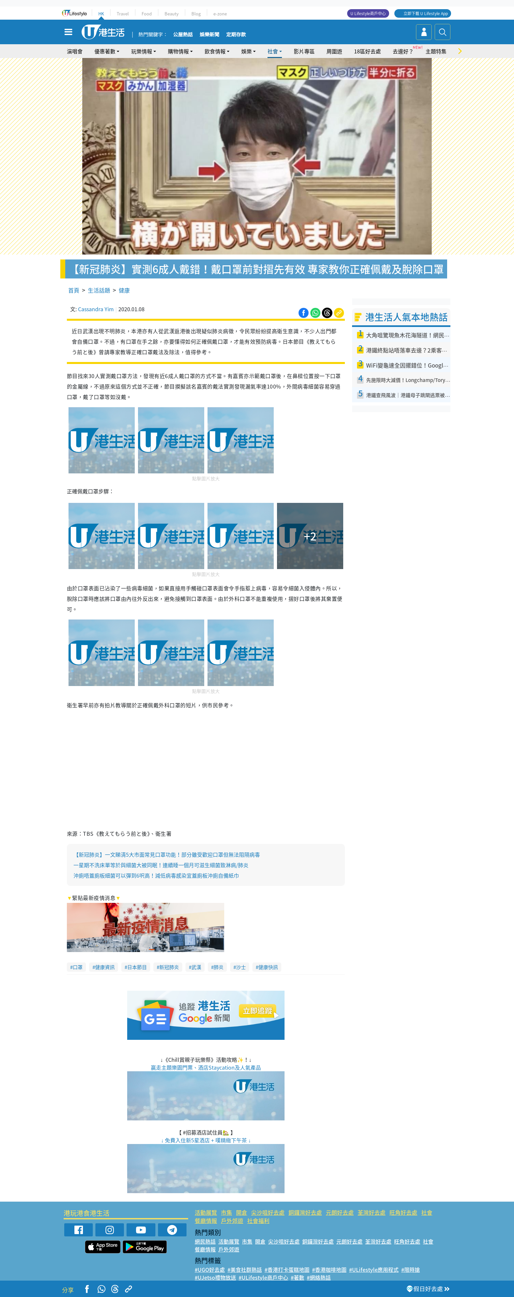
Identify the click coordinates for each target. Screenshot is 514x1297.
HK (101, 13)
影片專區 (304, 51)
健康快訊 (268, 967)
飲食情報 (215, 51)
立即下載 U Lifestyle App (426, 13)
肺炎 (219, 967)
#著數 (297, 1277)
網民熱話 (205, 1241)
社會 (272, 51)
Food (147, 13)
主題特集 (435, 51)
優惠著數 (104, 51)
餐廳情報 (206, 1220)
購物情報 (178, 51)
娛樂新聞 (209, 34)
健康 (124, 290)
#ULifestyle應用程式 (374, 1269)
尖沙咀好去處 (268, 1212)
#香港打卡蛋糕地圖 (287, 1269)
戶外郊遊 (232, 1220)
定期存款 (236, 34)
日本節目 (137, 967)
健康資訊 (105, 967)
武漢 (196, 967)
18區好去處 (367, 51)
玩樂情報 (141, 51)
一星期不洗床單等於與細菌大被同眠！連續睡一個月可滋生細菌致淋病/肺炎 (160, 865)
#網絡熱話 (319, 1277)
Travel (123, 13)
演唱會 (75, 51)
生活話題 (99, 290)
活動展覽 (206, 1212)
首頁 (73, 290)
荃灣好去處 (372, 1212)
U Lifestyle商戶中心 (368, 13)
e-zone (220, 13)
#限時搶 (410, 1269)
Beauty (172, 13)
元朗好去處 (340, 1212)
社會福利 (258, 1220)
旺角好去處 (403, 1212)
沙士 (241, 967)
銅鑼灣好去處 (305, 1212)
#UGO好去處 (210, 1269)
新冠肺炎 (169, 967)
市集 (226, 1212)
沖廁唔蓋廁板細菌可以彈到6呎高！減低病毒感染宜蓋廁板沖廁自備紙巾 (156, 875)
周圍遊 (334, 51)
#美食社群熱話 (244, 1269)
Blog (196, 13)
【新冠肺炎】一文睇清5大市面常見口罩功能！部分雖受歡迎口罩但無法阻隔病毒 (166, 854)
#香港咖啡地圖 (329, 1269)
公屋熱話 (183, 34)
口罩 (78, 967)
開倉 (241, 1212)
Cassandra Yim (96, 309)
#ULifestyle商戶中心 (263, 1277)
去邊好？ (403, 51)
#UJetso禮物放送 (215, 1277)
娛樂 (246, 51)
